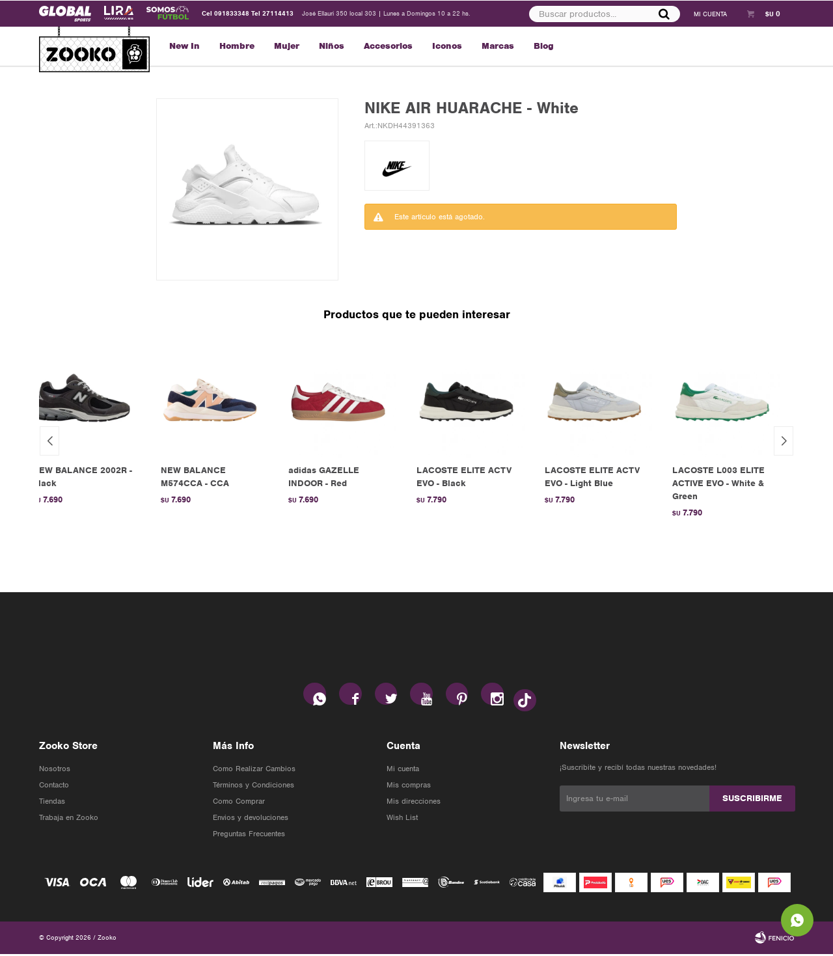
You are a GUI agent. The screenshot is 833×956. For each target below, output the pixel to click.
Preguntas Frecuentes (249, 835)
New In (184, 45)
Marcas (498, 45)
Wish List (402, 819)
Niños (331, 45)
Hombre (236, 45)
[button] (783, 441)
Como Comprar (239, 803)
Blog (544, 45)
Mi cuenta (403, 770)
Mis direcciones (414, 803)
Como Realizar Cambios (254, 770)
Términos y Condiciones (253, 787)
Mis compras (409, 787)
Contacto (54, 787)
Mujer (286, 45)
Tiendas (52, 803)
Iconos (447, 45)
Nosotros (54, 770)
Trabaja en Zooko (68, 819)
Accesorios (388, 45)
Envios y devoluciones (250, 819)
